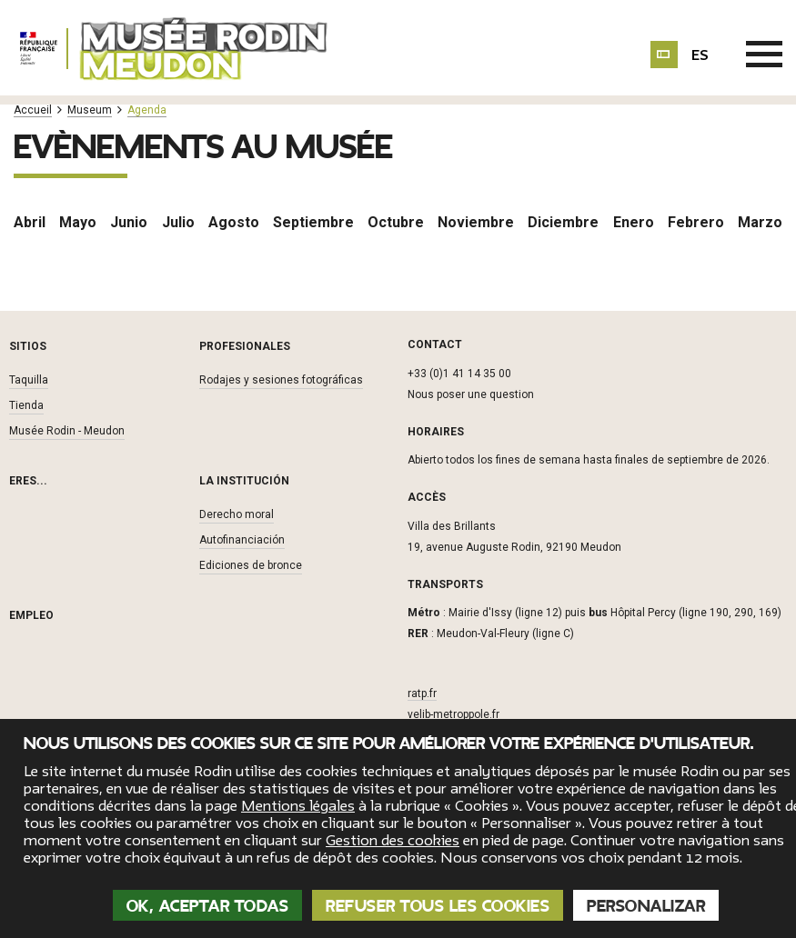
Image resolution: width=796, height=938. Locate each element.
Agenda (146, 110)
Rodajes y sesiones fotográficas (281, 380)
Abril (29, 222)
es (700, 55)
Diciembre (563, 222)
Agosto (233, 222)
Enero (633, 222)
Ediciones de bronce (250, 565)
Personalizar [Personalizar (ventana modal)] (646, 906)
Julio (178, 222)
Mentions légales (298, 806)
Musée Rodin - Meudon (67, 430)
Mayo (77, 222)
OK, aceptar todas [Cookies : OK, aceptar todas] (207, 906)
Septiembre (313, 222)
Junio (128, 222)
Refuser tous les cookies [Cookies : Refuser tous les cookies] (437, 906)
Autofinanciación (242, 540)
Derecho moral (236, 514)
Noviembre (476, 222)
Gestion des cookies (392, 840)
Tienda (26, 405)
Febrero (696, 222)
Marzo (760, 222)
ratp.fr (422, 693)
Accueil (33, 110)
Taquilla (28, 380)
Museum (89, 110)
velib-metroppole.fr (453, 714)
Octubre (396, 222)
